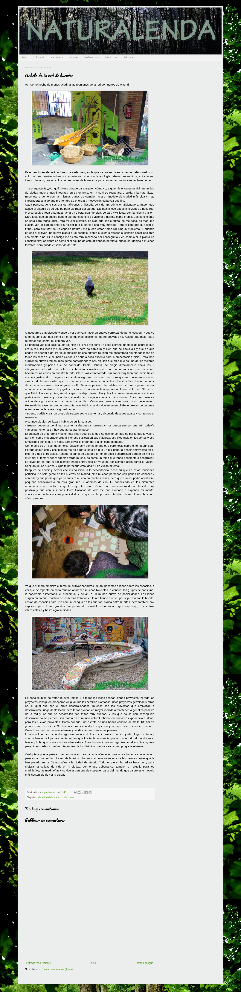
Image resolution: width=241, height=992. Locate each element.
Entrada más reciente (38, 962)
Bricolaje (128, 57)
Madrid (41, 797)
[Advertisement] (90, 932)
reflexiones (68, 797)
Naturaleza (57, 57)
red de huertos (53, 797)
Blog (24, 57)
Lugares (73, 57)
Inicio (93, 962)
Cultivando (39, 57)
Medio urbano (91, 57)
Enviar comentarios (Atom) (57, 969)
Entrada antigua (144, 962)
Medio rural (111, 57)
